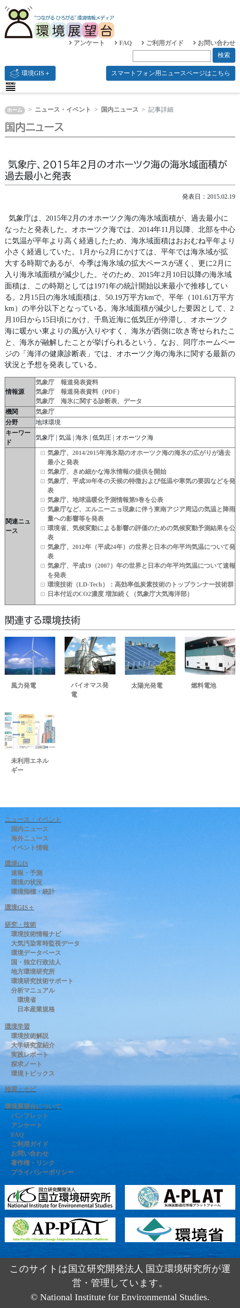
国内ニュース (120, 109)
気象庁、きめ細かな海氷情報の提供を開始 (106, 471)
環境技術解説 (30, 1036)
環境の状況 (26, 882)
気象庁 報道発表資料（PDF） (79, 391)
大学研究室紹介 (33, 1045)
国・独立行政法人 (36, 962)
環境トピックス (33, 1073)
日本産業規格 (36, 1009)
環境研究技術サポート (42, 981)
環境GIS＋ (30, 73)
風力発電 (23, 685)
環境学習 (17, 1026)
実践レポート (30, 1054)
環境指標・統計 (33, 891)
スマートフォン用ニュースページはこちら (170, 73)
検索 (224, 55)
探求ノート (26, 1064)
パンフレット (30, 1115)
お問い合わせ (214, 43)
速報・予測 (26, 873)
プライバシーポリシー (42, 1172)
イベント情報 (30, 847)
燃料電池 (203, 685)
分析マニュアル (33, 990)
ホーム (14, 110)
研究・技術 (20, 924)
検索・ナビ (20, 1089)
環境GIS (16, 863)
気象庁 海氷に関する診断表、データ (89, 401)
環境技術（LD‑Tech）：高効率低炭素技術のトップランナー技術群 (140, 584)
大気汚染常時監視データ (45, 943)
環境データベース (36, 952)
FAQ (123, 43)
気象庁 (45, 411)
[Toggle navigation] (10, 86)
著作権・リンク (33, 1162)
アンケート (87, 43)
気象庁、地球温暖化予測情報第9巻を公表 (105, 499)
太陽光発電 (146, 685)
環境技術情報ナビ (36, 934)
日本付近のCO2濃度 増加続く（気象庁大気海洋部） (120, 594)
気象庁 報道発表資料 (67, 382)
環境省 (26, 999)
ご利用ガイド (162, 43)
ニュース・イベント (63, 109)
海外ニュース (30, 838)
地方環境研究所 (33, 971)
